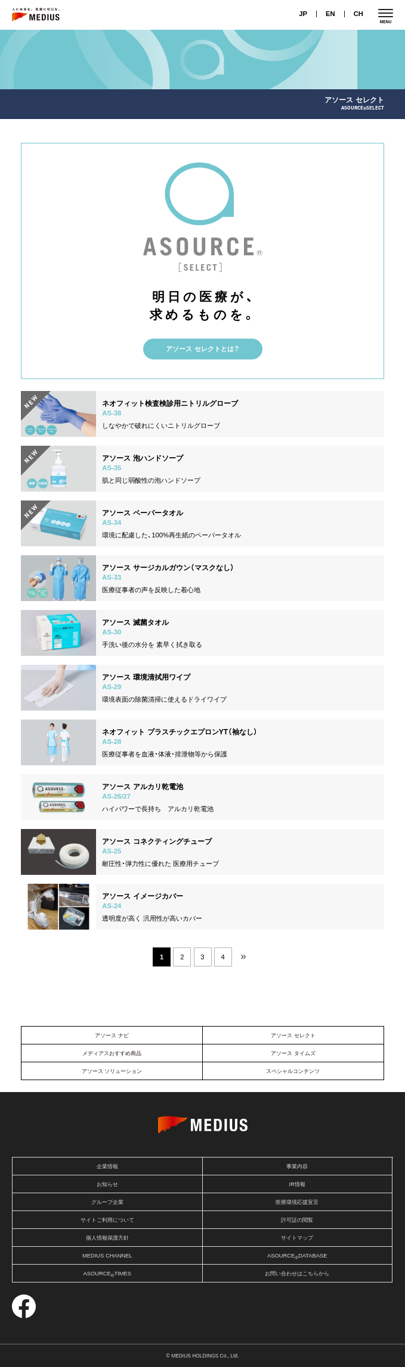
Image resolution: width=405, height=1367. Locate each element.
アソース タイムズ (293, 1053)
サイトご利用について (107, 1220)
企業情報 (107, 1166)
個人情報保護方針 (107, 1238)
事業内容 (297, 1166)
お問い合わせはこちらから (297, 1274)
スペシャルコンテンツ (293, 1071)
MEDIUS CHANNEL (107, 1256)
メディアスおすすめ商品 (111, 1053)
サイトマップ (297, 1238)
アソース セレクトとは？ (202, 348)
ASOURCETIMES (107, 1274)
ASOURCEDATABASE (297, 1256)
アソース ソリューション (112, 1071)
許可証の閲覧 (297, 1220)
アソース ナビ (112, 1035)
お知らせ (107, 1184)
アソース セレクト (293, 1035)
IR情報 (297, 1184)
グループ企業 (107, 1202)
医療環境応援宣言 (297, 1202)
